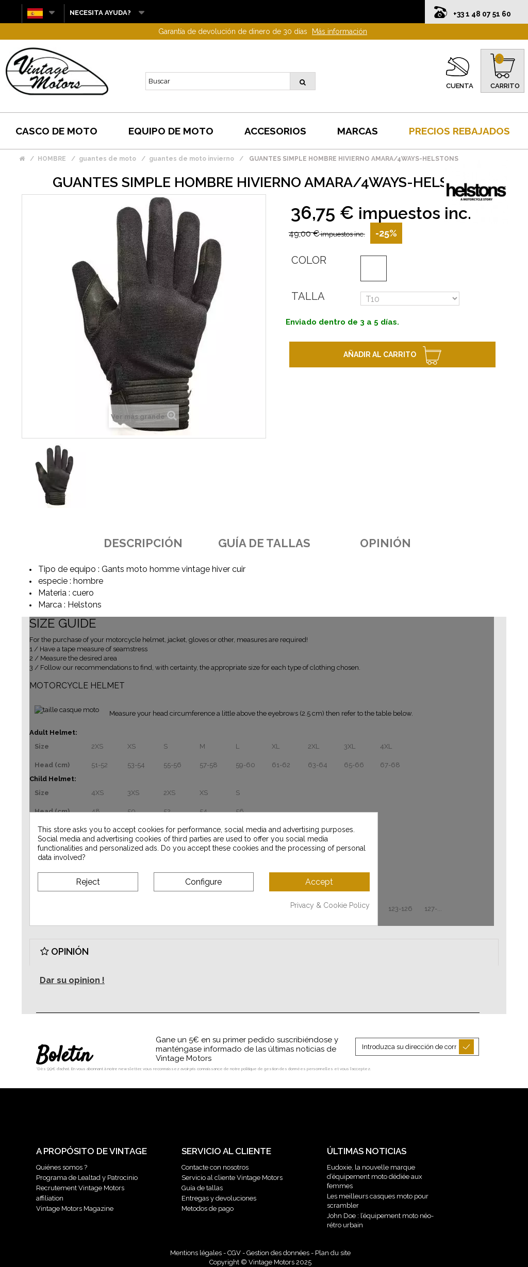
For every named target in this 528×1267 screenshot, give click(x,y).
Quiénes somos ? (61, 1167)
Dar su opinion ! (72, 980)
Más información (339, 31)
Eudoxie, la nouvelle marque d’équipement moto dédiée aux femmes (374, 1176)
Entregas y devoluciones (219, 1198)
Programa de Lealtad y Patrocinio (87, 1177)
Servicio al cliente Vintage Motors (232, 1177)
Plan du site (333, 1253)
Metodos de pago (208, 1208)
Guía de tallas (202, 1188)
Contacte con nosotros (215, 1167)
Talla (308, 296)
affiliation (49, 1198)
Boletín (63, 1056)
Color (308, 260)
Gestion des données (277, 1253)
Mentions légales (196, 1253)
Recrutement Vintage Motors (80, 1188)
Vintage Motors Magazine (74, 1208)
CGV (234, 1253)
